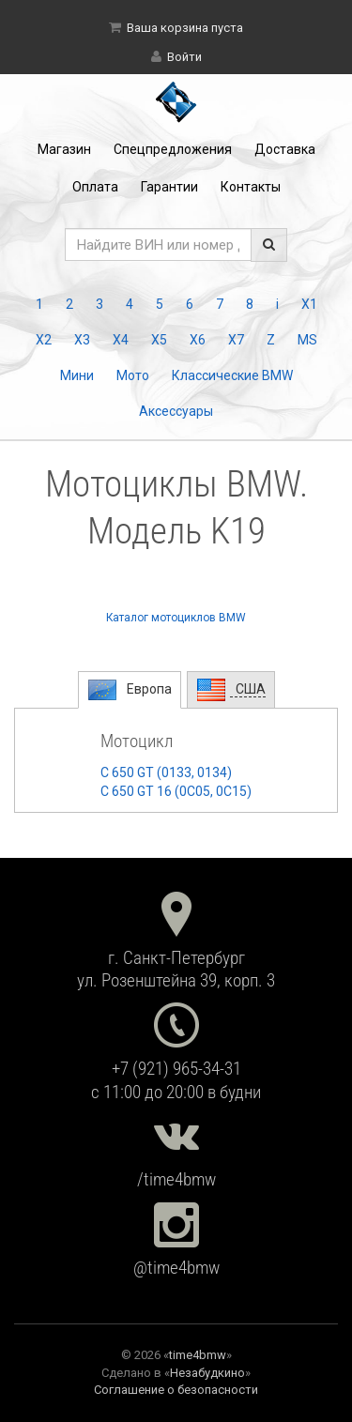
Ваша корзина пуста (185, 28)
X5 (159, 339)
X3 (82, 339)
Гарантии (169, 186)
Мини (77, 375)
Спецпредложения (173, 149)
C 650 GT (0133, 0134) (166, 772)
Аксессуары (176, 411)
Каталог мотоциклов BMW (176, 617)
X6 (198, 339)
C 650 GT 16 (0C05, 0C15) (176, 791)
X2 (44, 339)
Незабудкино (207, 1373)
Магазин (64, 149)
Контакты (251, 186)
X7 (236, 339)
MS (307, 339)
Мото (132, 375)
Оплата (95, 186)
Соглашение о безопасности (176, 1390)
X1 (309, 304)
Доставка (284, 149)
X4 (121, 339)
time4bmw (197, 1355)
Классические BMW (232, 375)
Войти (184, 57)
